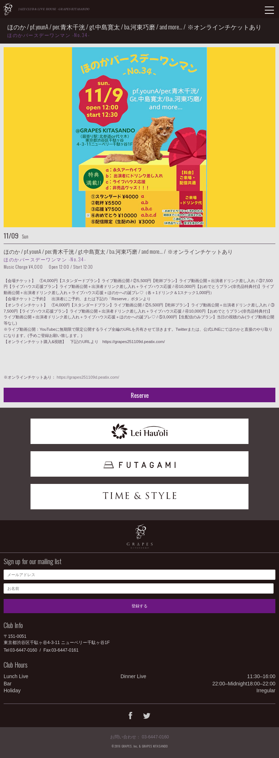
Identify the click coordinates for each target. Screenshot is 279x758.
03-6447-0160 (23, 650)
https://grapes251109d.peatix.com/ (88, 377)
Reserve (140, 395)
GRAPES (8, 9)
